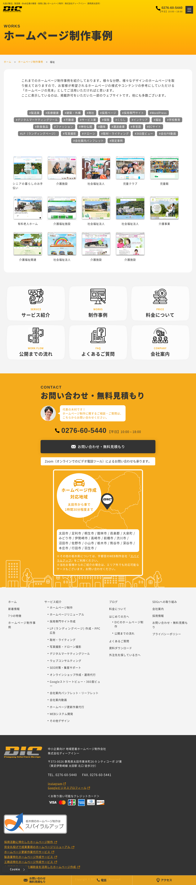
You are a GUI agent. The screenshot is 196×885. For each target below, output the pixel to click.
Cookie (15, 869)
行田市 (76, 548)
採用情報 (158, 616)
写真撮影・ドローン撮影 (65, 646)
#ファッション (63, 126)
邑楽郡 (115, 533)
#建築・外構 (73, 113)
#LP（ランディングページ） (38, 133)
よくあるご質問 (119, 641)
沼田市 (64, 543)
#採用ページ (108, 113)
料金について (117, 609)
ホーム (12, 602)
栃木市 (102, 543)
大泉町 (128, 533)
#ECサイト (154, 126)
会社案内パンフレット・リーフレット (74, 693)
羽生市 (89, 548)
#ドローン (88, 133)
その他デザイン (60, 721)
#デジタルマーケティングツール (37, 120)
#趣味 (102, 126)
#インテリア (140, 120)
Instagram (55, 783)
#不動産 (69, 120)
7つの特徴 (14, 616)
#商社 (90, 113)
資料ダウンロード (120, 648)
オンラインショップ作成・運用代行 (73, 675)
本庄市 (64, 548)
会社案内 (158, 609)
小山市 (89, 543)
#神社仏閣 (85, 126)
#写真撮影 (69, 133)
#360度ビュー (144, 133)
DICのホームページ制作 (128, 624)
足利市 (76, 533)
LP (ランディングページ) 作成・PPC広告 (75, 630)
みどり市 (65, 538)
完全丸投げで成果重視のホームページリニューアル (37, 847)
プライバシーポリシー (166, 634)
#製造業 (34, 113)
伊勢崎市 (81, 538)
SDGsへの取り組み (164, 602)
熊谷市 (115, 543)
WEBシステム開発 (61, 714)
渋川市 (121, 538)
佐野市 (76, 543)
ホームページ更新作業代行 (67, 707)
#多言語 (136, 126)
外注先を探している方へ (125, 655)
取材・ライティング (63, 640)
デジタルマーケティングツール (70, 653)
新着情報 (14, 609)
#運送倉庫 (118, 126)
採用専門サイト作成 (63, 621)
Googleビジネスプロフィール (67, 788)
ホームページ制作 (61, 607)
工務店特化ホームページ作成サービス (29, 862)
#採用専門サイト (133, 113)
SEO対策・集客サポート (65, 667)
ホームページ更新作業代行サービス (27, 852)
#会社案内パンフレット (88, 140)
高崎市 (96, 538)
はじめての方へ (119, 616)
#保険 (105, 120)
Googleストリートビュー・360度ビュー (75, 684)
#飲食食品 (41, 126)
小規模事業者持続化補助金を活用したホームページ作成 (40, 867)
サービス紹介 (53, 602)
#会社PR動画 (167, 133)
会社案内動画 (58, 700)
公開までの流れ (124, 633)
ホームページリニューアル (67, 614)
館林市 (102, 533)
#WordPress (158, 113)
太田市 (64, 533)
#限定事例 (116, 140)
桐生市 (89, 533)
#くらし (120, 120)
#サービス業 (88, 120)
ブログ (113, 602)
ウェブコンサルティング (65, 661)
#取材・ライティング (115, 133)
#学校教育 (173, 120)
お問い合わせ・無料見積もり (170, 625)
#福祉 (157, 120)
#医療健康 (52, 113)
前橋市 (109, 538)
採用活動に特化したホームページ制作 (29, 842)
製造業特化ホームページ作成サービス (29, 857)
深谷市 (128, 543)
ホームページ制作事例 (21, 625)
